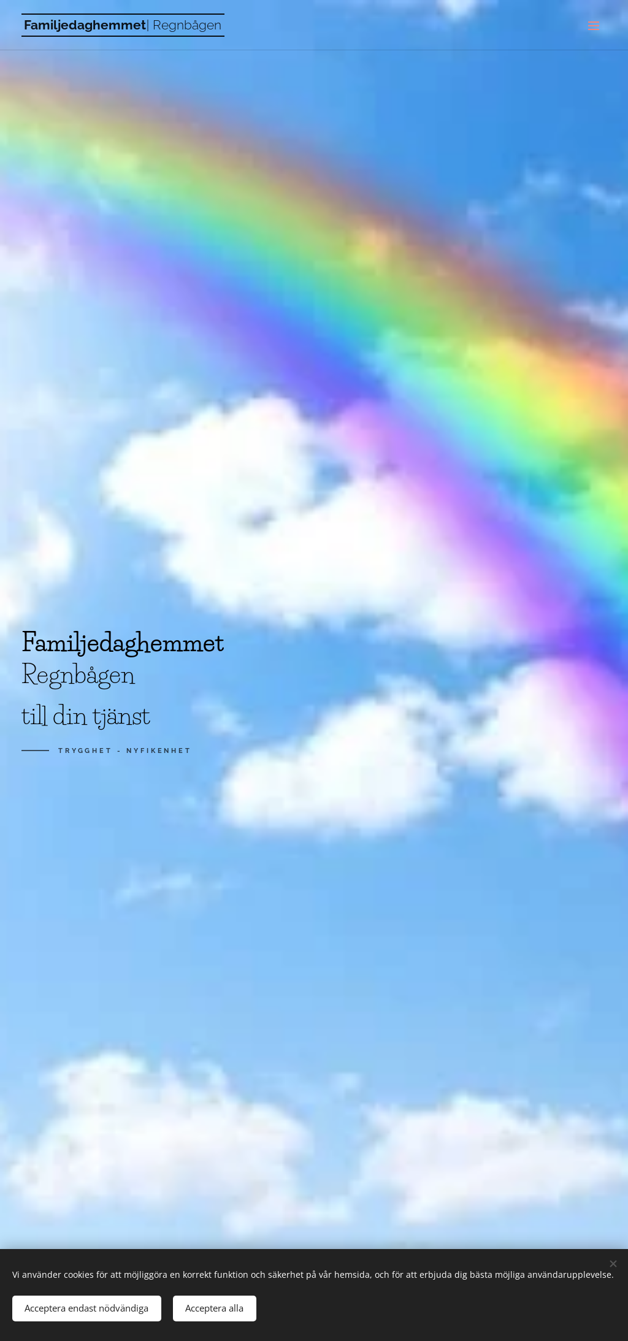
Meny (593, 25)
